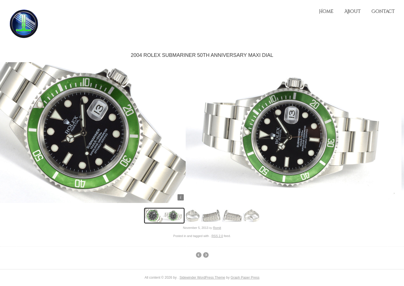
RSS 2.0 (217, 236)
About (352, 11)
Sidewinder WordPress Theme (202, 278)
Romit (217, 227)
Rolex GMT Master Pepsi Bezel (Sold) (206, 255)
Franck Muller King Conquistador (198, 255)
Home (326, 11)
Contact (382, 11)
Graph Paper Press (245, 278)
